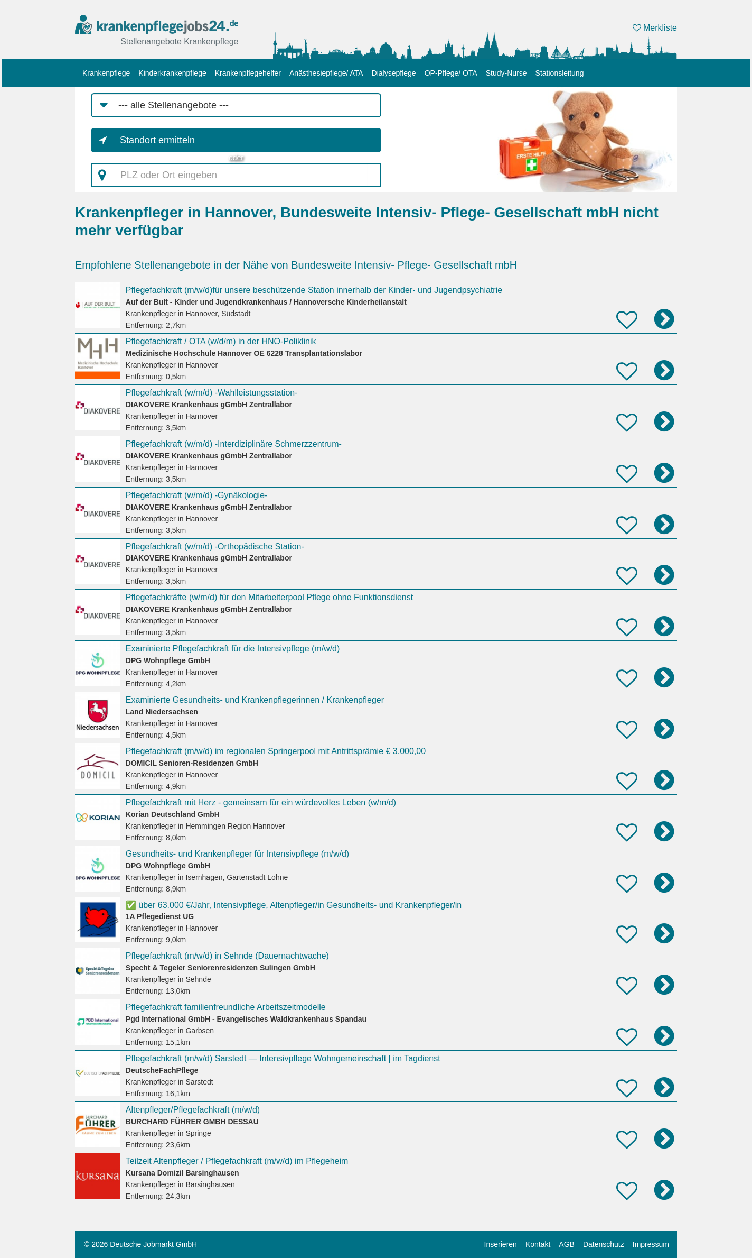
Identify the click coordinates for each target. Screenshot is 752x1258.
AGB (567, 1244)
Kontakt (537, 1244)
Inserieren (500, 1244)
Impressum (651, 1244)
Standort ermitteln (157, 140)
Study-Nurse (506, 73)
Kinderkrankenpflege (172, 73)
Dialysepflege (394, 73)
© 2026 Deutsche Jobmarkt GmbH (140, 1244)
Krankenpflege (106, 73)
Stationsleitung (559, 73)
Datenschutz (603, 1244)
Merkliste (655, 27)
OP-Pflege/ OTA (451, 73)
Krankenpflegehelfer (248, 73)
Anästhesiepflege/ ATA (326, 73)
